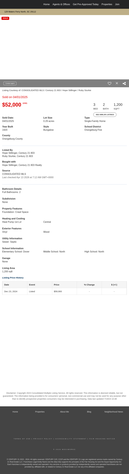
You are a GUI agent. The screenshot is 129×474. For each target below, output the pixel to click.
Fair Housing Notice (102, 439)
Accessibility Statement (71, 439)
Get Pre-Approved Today (86, 4)
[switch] (109, 83)
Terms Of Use (22, 439)
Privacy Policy (43, 439)
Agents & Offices (61, 4)
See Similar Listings (105, 114)
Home (46, 4)
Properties (107, 4)
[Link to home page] (11, 4)
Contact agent (9, 83)
